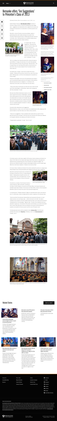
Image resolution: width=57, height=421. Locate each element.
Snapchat (47, 384)
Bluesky (46, 390)
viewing (34, 210)
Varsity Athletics (19, 382)
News (7, 3)
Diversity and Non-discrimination (6, 401)
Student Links (32, 382)
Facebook (47, 377)
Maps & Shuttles (19, 380)
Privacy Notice (53, 417)
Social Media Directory (49, 392)
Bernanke (46, 85)
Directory (4, 382)
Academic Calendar (33, 380)
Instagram (47, 382)
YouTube (46, 388)
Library (31, 377)
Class (23, 211)
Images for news (47, 89)
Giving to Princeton (19, 384)
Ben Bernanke (47, 82)
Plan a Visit (18, 377)
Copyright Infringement (46, 417)
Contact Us (4, 377)
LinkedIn (46, 386)
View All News (48, 303)
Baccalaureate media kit (48, 87)
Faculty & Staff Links (34, 384)
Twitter (46, 380)
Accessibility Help (5, 380)
